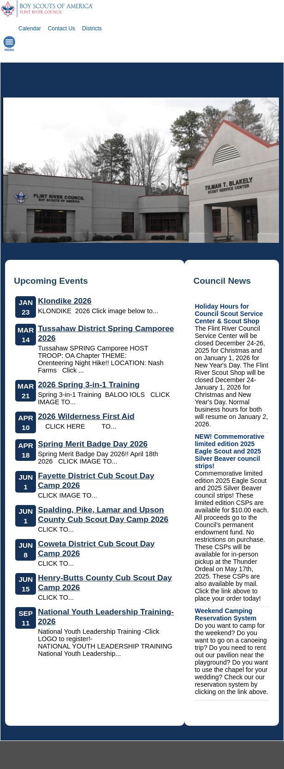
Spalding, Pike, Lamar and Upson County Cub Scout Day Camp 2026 (103, 514)
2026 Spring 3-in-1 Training (89, 384)
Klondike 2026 (64, 300)
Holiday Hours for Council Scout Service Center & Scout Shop (229, 314)
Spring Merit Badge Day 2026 (93, 443)
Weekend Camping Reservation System (225, 614)
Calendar (29, 28)
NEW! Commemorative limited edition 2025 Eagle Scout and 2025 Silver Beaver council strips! (229, 451)
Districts (92, 28)
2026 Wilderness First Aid (86, 416)
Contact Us (61, 28)
